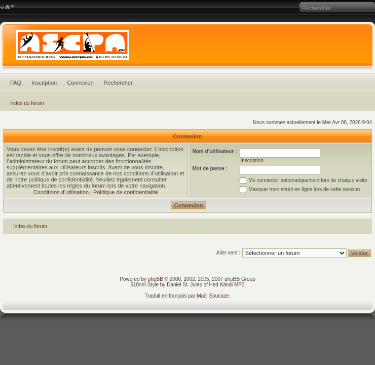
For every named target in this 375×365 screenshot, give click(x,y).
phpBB (155, 279)
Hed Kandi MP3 (227, 284)
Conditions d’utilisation (61, 192)
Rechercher (118, 83)
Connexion (80, 83)
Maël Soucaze (213, 296)
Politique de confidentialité (125, 192)
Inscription (44, 83)
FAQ (15, 83)
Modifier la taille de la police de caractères (7, 7)
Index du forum (27, 103)
